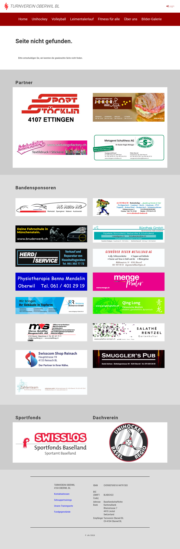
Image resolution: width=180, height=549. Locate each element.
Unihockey (39, 19)
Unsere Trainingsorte (63, 506)
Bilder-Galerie (151, 19)
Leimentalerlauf (82, 19)
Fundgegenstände (62, 511)
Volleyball (59, 19)
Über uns (130, 19)
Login (170, 6)
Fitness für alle (109, 19)
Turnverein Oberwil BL (34, 6)
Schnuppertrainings (63, 500)
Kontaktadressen (61, 494)
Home (23, 19)
